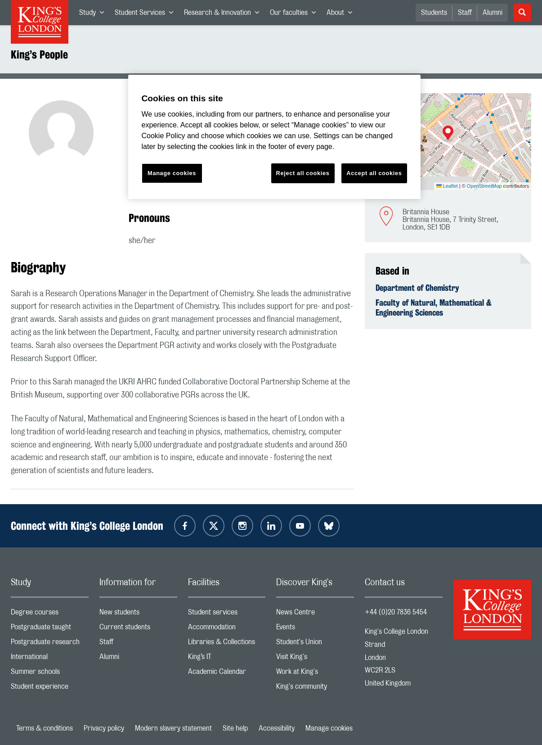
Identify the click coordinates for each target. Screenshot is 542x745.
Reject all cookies (303, 173)
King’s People (39, 54)
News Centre (315, 614)
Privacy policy (104, 728)
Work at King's (315, 673)
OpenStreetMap (484, 186)
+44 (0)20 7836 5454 (396, 612)
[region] (274, 137)
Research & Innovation (224, 14)
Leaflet (447, 186)
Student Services (147, 14)
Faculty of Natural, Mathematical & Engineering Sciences (434, 307)
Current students (138, 629)
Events (315, 629)
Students (434, 12)
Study (94, 14)
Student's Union (315, 644)
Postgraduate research (50, 644)
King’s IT (227, 658)
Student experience (50, 688)
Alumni (492, 12)
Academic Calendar (227, 673)
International (50, 658)
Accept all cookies (374, 173)
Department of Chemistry (417, 287)
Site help (235, 728)
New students (138, 614)
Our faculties (295, 14)
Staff (465, 12)
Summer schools (50, 673)
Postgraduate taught (50, 629)
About (342, 14)
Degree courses (50, 614)
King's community (315, 688)
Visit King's (315, 658)
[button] (448, 134)
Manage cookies (329, 728)
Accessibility (277, 728)
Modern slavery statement (173, 728)
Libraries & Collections (227, 644)
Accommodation (227, 629)
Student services (227, 614)
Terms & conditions (44, 728)
